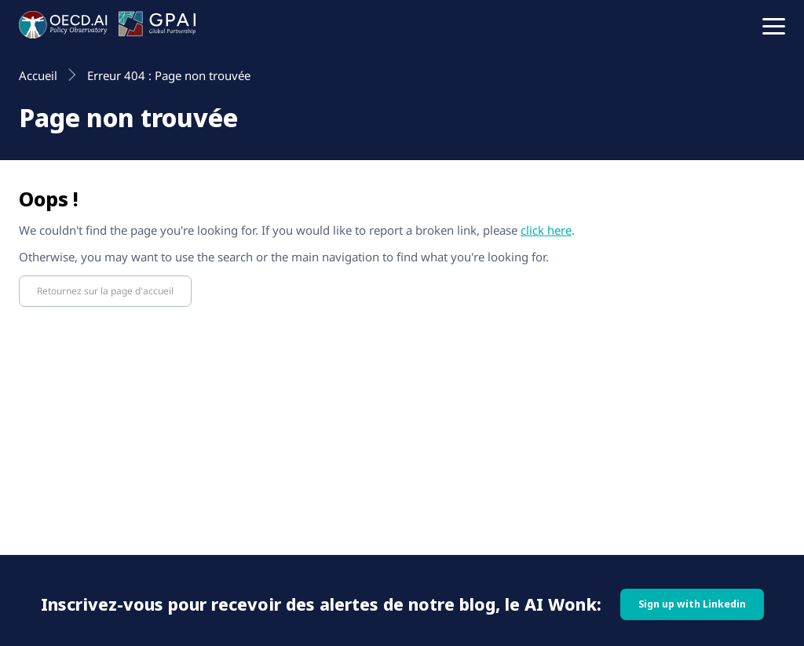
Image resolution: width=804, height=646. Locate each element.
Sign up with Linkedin (692, 604)
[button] (773, 25)
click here (546, 230)
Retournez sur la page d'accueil (105, 290)
